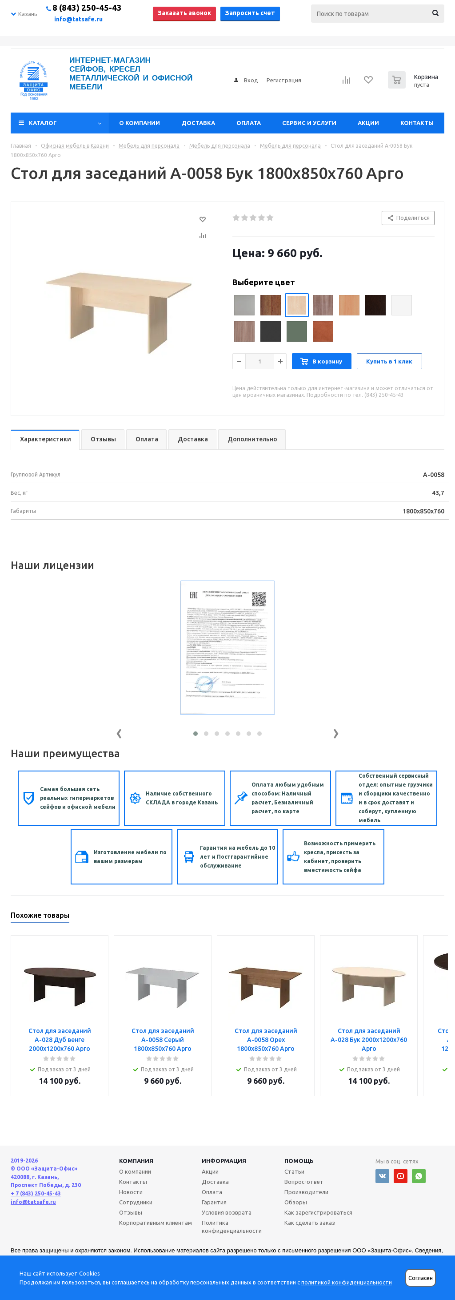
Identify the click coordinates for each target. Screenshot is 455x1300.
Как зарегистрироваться (318, 1212)
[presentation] (119, 731)
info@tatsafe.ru (78, 19)
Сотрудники (135, 1202)
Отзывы (130, 1212)
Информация (224, 1161)
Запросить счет (250, 12)
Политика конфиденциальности (232, 1226)
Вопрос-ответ (303, 1182)
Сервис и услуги (309, 123)
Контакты (417, 123)
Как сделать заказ (309, 1222)
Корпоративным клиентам (155, 1222)
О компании (139, 123)
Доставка (198, 123)
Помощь (299, 1161)
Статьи (294, 1171)
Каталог (43, 123)
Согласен (420, 1278)
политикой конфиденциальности (346, 1282)
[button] (195, 733)
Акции (368, 123)
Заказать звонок (184, 12)
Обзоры (295, 1202)
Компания (136, 1161)
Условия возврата (226, 1212)
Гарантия (214, 1202)
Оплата (248, 123)
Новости (131, 1192)
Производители (306, 1192)
